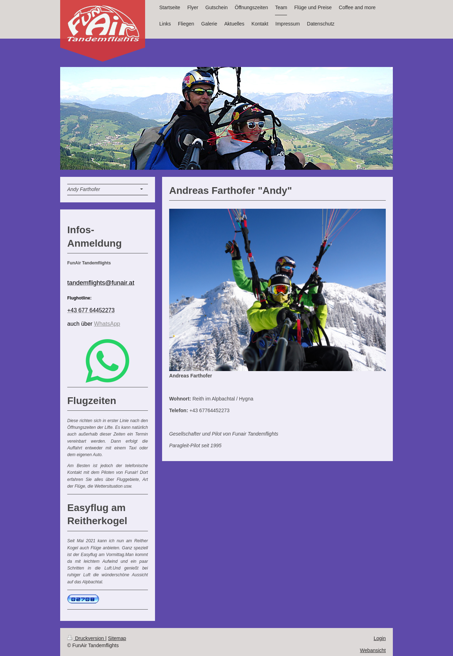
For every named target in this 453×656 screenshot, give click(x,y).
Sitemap (117, 638)
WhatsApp (107, 324)
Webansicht (373, 650)
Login (380, 638)
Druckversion (86, 638)
